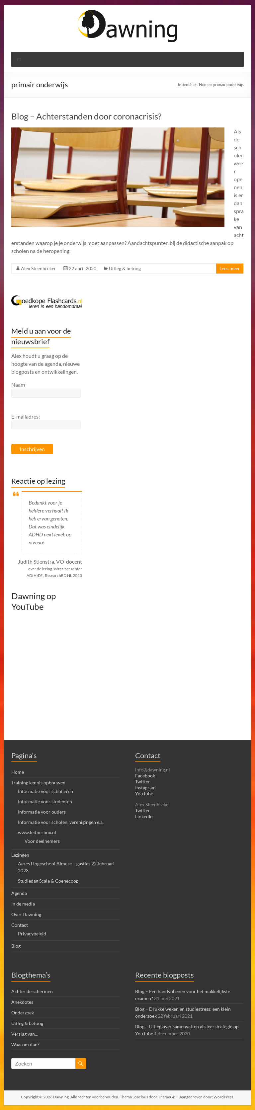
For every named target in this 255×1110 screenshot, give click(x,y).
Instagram (145, 787)
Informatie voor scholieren (45, 791)
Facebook (145, 775)
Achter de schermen (32, 991)
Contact (19, 925)
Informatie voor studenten (45, 801)
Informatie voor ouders (42, 812)
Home (204, 84)
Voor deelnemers (42, 841)
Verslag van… (24, 1034)
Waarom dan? (25, 1044)
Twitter (142, 781)
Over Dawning (26, 914)
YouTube (144, 793)
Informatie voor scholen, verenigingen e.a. (61, 822)
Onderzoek (22, 1012)
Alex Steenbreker (38, 268)
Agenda (19, 893)
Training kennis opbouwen (38, 782)
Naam (18, 384)
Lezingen (20, 855)
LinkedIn (144, 816)
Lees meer (229, 268)
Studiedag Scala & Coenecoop (48, 881)
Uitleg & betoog (125, 268)
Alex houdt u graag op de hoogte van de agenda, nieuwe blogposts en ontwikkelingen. (45, 364)
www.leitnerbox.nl (37, 832)
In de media (23, 904)
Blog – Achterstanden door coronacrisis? (86, 116)
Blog (16, 946)
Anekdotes (22, 1002)
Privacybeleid (32, 933)
